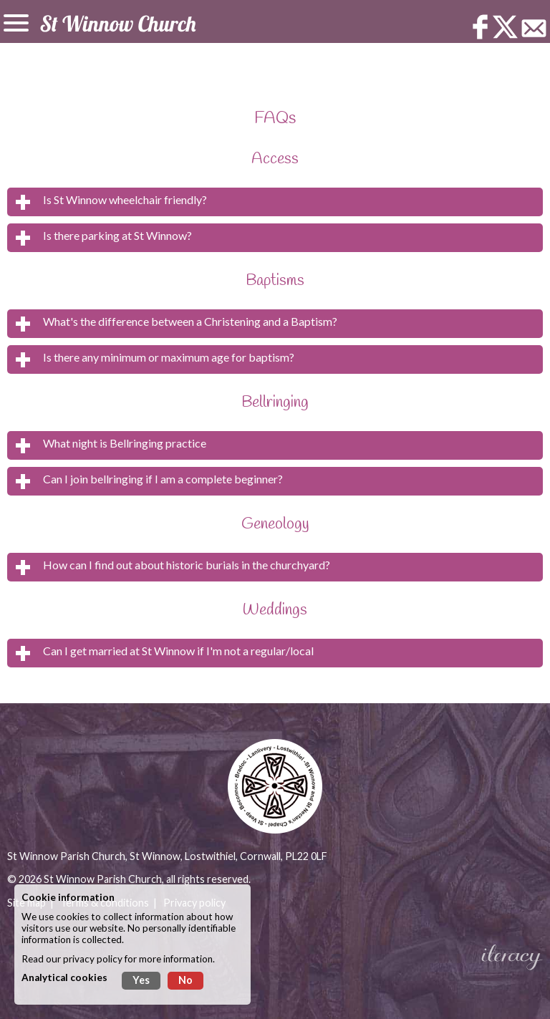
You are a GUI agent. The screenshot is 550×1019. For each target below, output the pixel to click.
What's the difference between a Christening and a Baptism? (190, 321)
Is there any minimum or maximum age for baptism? (168, 357)
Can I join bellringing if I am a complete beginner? (163, 479)
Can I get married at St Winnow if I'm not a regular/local (178, 650)
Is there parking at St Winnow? (117, 235)
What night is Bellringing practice (124, 443)
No (185, 980)
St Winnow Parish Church (103, 879)
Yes (141, 980)
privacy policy (92, 959)
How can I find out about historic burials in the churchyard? (186, 564)
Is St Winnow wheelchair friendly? (125, 199)
